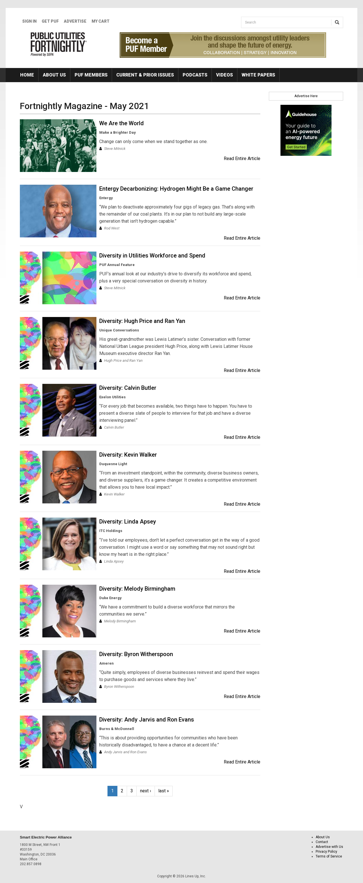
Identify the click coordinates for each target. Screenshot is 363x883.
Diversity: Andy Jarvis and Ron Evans (146, 719)
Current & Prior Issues (145, 75)
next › (145, 790)
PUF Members (91, 75)
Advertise (75, 21)
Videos (224, 75)
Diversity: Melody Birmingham (137, 588)
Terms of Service (329, 856)
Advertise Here (306, 96)
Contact (322, 842)
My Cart (100, 21)
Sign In (29, 21)
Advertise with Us (329, 847)
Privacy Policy (326, 852)
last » (163, 790)
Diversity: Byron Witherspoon (136, 654)
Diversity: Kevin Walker (128, 454)
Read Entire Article (242, 158)
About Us (54, 75)
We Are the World (121, 123)
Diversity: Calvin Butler (127, 387)
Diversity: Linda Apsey (127, 521)
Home (27, 75)
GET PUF (50, 21)
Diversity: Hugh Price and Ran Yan (142, 321)
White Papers (258, 75)
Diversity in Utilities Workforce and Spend (152, 255)
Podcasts (195, 75)
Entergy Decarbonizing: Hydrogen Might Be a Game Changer (176, 188)
